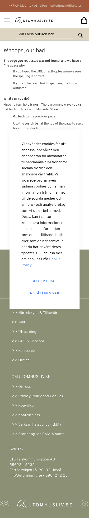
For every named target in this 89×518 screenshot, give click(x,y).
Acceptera (44, 281)
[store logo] (28, 21)
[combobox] (44, 34)
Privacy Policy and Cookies (40, 396)
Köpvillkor (26, 406)
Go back (19, 116)
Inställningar (44, 293)
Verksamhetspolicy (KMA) (39, 425)
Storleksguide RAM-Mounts (41, 434)
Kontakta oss (29, 415)
